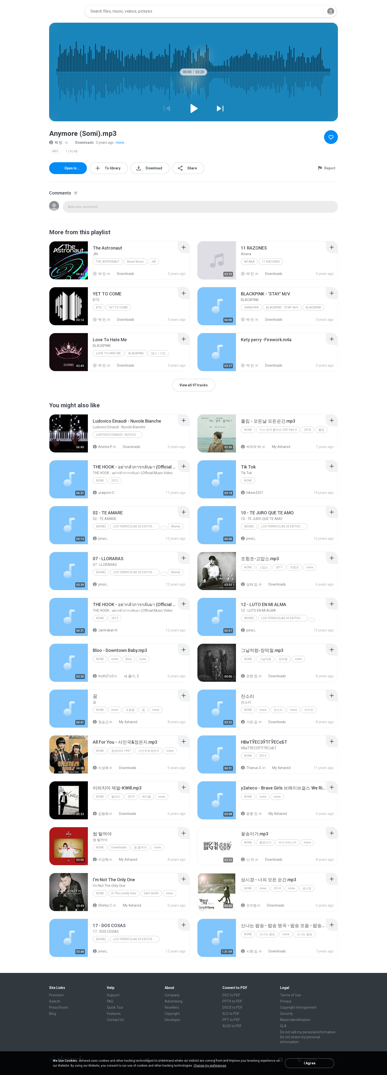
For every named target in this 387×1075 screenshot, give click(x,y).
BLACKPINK (313, 307)
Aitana (249, 261)
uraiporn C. (104, 493)
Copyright (172, 1014)
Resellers (172, 1007)
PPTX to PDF (232, 1001)
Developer (172, 1020)
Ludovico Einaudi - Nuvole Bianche (119, 434)
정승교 (101, 722)
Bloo (129, 659)
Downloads (82, 142)
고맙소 (263, 567)
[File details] (68, 260)
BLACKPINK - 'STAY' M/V (282, 307)
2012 (114, 480)
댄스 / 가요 (158, 353)
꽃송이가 (265, 842)
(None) (101, 526)
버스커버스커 (287, 842)
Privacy (285, 1001)
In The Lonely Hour (123, 893)
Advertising (173, 1001)
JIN (153, 261)
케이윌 (146, 796)
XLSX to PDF (232, 1026)
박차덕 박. (251, 447)
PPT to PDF (231, 1020)
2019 (131, 796)
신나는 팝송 (267, 934)
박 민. (56, 142)
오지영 (249, 905)
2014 (277, 888)
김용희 (101, 814)
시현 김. (249, 951)
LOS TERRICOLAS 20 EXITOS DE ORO (136, 526)
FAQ (110, 1001)
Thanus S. (251, 768)
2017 (279, 567)
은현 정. (249, 676)
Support (113, 995)
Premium (56, 995)
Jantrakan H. (105, 630)
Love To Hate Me (108, 353)
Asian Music (135, 261)
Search (54, 1001)
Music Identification (295, 1020)
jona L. (100, 538)
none (248, 429)
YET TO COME (118, 307)
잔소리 (278, 710)
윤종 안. (249, 814)
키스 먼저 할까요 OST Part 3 (278, 429)
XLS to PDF (230, 1014)
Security (286, 1014)
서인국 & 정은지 (148, 750)
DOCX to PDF (232, 1007)
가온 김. (249, 722)
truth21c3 (103, 676)
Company (172, 995)
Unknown (251, 307)
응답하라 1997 (121, 750)
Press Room (58, 1007)
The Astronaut (107, 261)
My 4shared (278, 447)
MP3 (55, 151)
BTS (98, 307)
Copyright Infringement (298, 1007)
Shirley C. (103, 905)
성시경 (306, 888)
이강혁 (101, 859)
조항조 (294, 567)
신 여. (248, 859)
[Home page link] (65, 11)
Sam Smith (151, 893)
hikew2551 (252, 493)
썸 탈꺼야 (140, 847)
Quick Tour (115, 1007)
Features (114, 1014)
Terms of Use (290, 995)
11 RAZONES (271, 261)
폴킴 (321, 429)
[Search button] (317, 11)
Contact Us (115, 1020)
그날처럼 (265, 659)
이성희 (101, 768)
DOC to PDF (231, 995)
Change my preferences (210, 1065)
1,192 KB (72, 151)
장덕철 (283, 659)
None (100, 480)
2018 (307, 429)
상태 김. (249, 584)
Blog (52, 1014)
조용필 (130, 710)
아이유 (308, 710)
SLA (283, 1026)
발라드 (115, 796)
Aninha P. (103, 447)
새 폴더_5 (128, 676)
